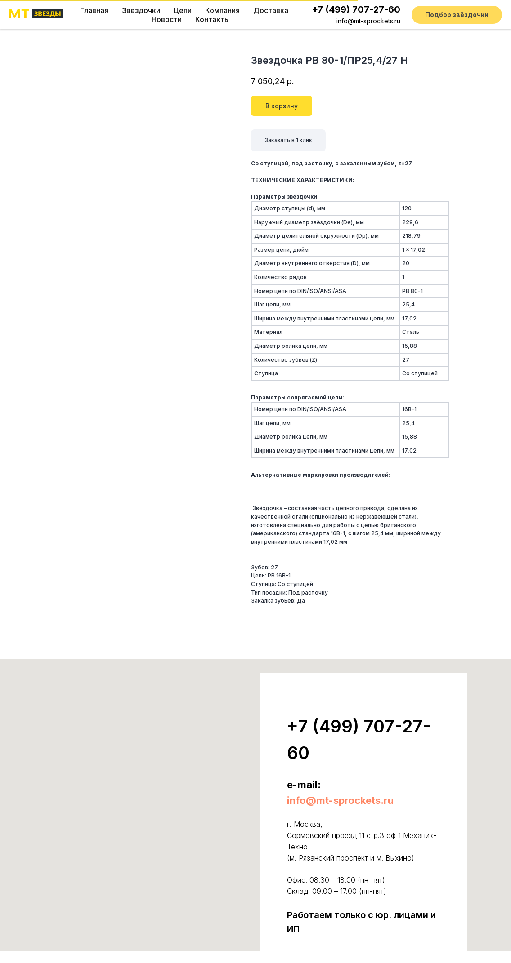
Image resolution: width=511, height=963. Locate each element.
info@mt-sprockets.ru (368, 21)
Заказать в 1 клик (288, 140)
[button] (457, 15)
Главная (94, 10)
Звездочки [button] (141, 10)
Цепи (183, 10)
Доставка (270, 10)
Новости (167, 19)
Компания (222, 10)
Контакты (212, 19)
